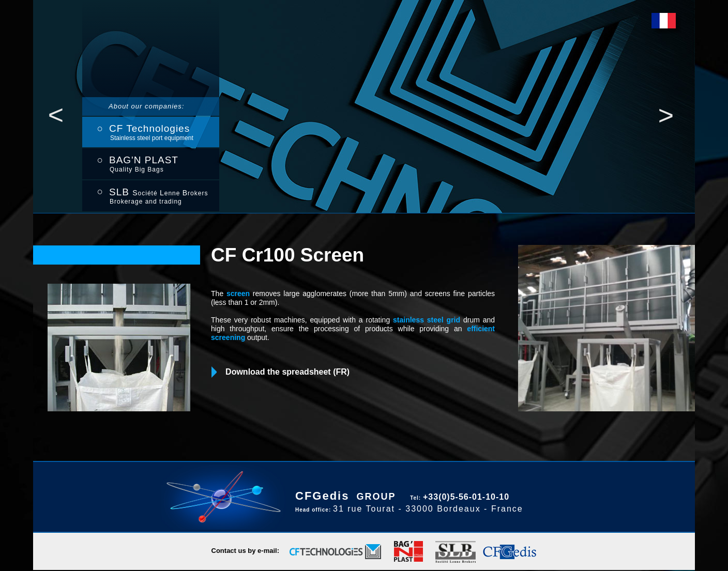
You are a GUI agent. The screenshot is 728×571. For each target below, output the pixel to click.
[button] (55, 115)
